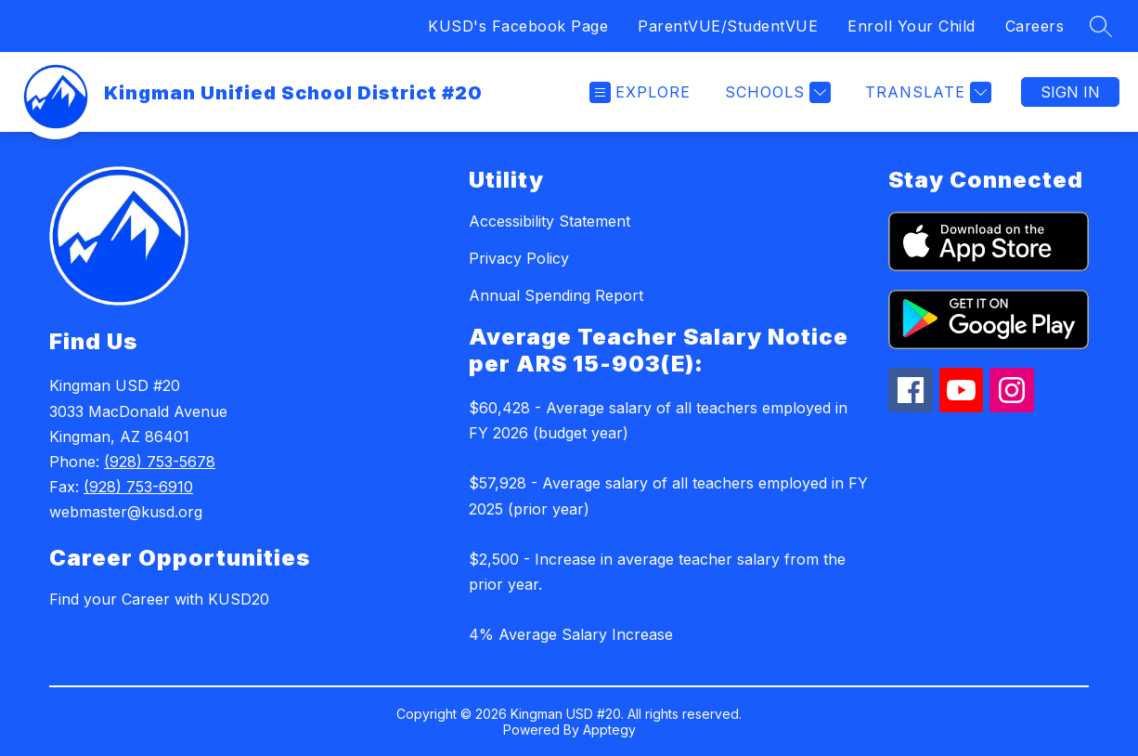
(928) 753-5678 (159, 461)
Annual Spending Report (556, 295)
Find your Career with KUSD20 (159, 599)
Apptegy (609, 729)
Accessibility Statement (549, 221)
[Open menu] (640, 92)
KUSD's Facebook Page (518, 26)
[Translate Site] (925, 92)
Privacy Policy (519, 258)
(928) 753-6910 (138, 486)
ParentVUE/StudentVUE (728, 26)
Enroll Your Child (911, 26)
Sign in (1070, 92)
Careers (1035, 26)
